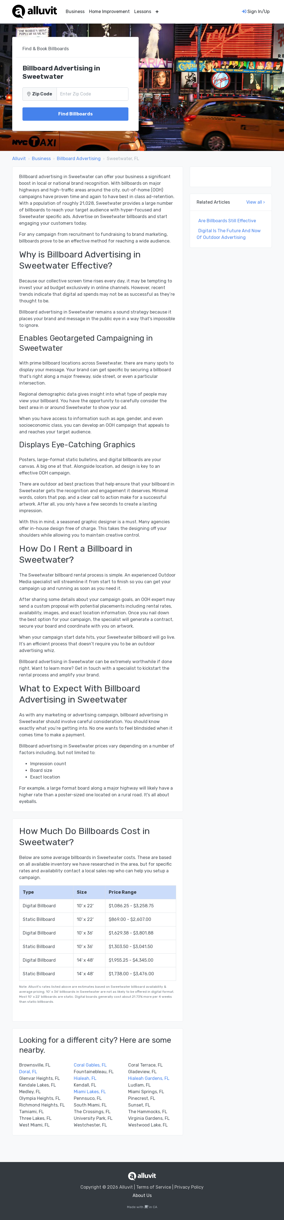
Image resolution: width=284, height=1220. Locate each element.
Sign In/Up (256, 11)
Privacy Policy (189, 1187)
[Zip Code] (92, 94)
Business (75, 11)
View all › (255, 202)
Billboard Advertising (79, 158)
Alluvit (19, 158)
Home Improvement (109, 11)
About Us (142, 1195)
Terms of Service (153, 1187)
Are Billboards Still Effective (227, 220)
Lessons (142, 11)
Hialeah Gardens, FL (148, 1078)
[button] (157, 11)
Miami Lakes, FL (90, 1091)
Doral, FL (28, 1071)
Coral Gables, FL (90, 1065)
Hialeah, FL (85, 1078)
